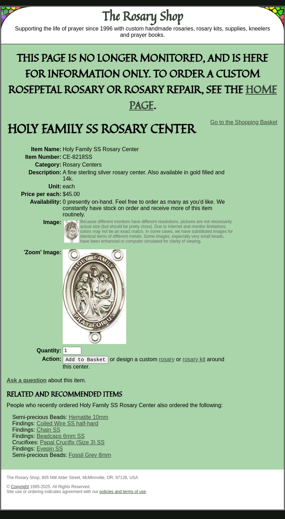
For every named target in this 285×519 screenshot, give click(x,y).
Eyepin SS (49, 451)
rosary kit (194, 362)
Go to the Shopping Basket (243, 122)
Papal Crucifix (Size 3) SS (72, 445)
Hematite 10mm (88, 420)
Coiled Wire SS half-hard (67, 426)
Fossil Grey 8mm (90, 458)
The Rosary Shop (142, 16)
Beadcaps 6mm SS (60, 439)
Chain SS (48, 433)
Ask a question (27, 383)
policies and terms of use (123, 494)
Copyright (20, 489)
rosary (166, 362)
